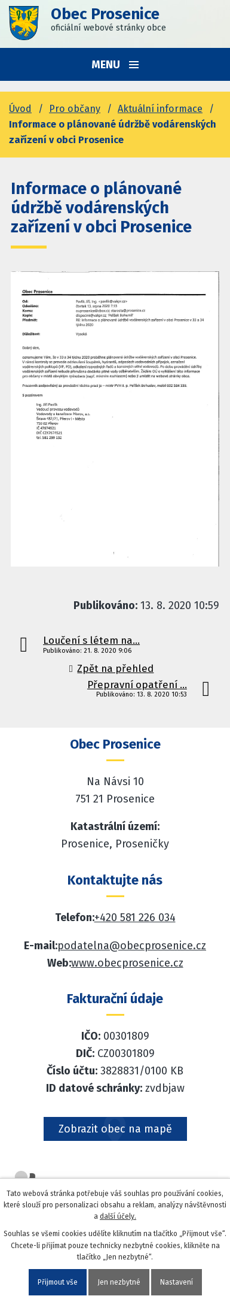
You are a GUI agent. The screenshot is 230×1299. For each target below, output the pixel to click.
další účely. (118, 1216)
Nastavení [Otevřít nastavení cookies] (176, 1282)
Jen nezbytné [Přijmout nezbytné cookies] (118, 1282)
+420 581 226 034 (135, 917)
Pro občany (74, 108)
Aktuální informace (160, 108)
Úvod (20, 108)
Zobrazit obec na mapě (115, 1129)
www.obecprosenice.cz (127, 963)
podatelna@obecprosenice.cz (131, 945)
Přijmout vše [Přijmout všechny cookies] (58, 1282)
